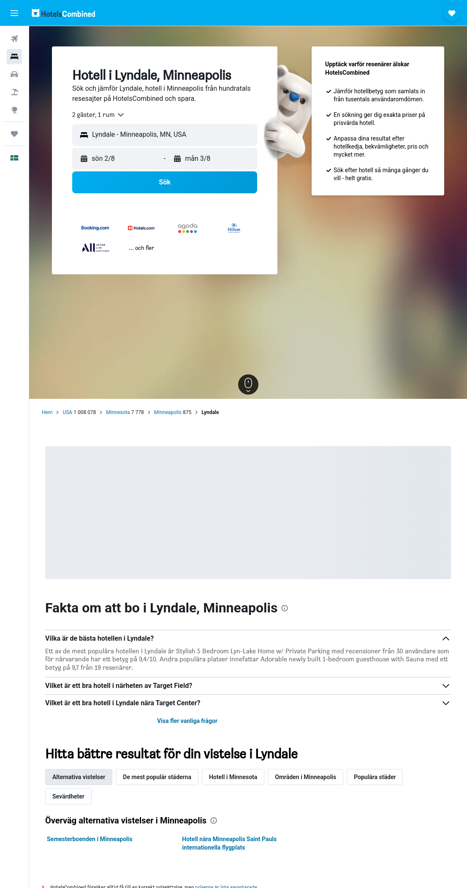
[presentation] (284, 608)
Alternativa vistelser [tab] (78, 777)
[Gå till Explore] (14, 109)
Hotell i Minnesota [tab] (233, 777)
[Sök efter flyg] (14, 38)
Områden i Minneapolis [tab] (305, 777)
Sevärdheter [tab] (68, 796)
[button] (14, 13)
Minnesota (118, 412)
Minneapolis (168, 412)
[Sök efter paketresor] (14, 92)
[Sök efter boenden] (14, 56)
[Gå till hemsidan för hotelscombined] (63, 13)
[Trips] (14, 133)
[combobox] (98, 115)
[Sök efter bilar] (14, 74)
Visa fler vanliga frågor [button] (187, 720)
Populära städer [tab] (375, 777)
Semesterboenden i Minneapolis (90, 839)
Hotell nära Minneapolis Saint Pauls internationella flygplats (229, 843)
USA (67, 412)
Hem (47, 412)
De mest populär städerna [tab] (157, 777)
